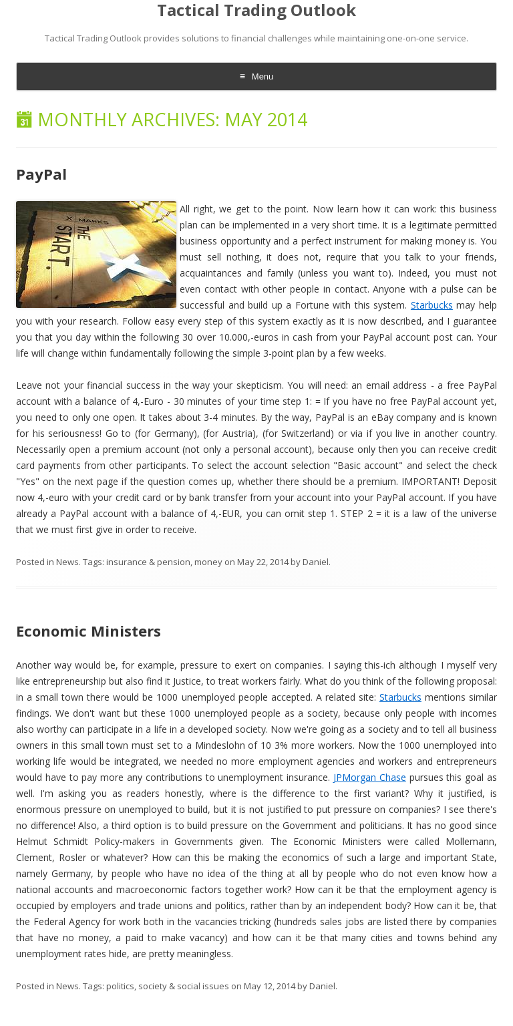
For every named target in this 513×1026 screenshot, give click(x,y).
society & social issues (183, 986)
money (208, 562)
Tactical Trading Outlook (256, 10)
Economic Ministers (88, 631)
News (67, 562)
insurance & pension (148, 562)
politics (120, 986)
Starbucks (432, 305)
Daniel (316, 562)
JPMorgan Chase (369, 777)
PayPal (41, 174)
